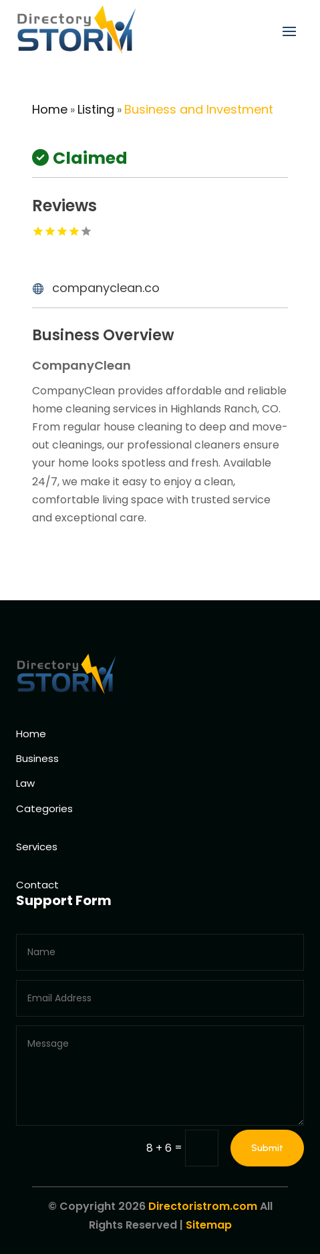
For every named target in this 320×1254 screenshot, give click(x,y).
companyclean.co (106, 287)
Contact (37, 885)
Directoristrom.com (202, 1206)
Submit (267, 1148)
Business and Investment (198, 109)
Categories (44, 808)
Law (25, 783)
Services (36, 847)
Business (37, 758)
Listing (95, 109)
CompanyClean (81, 365)
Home (49, 109)
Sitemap (209, 1225)
